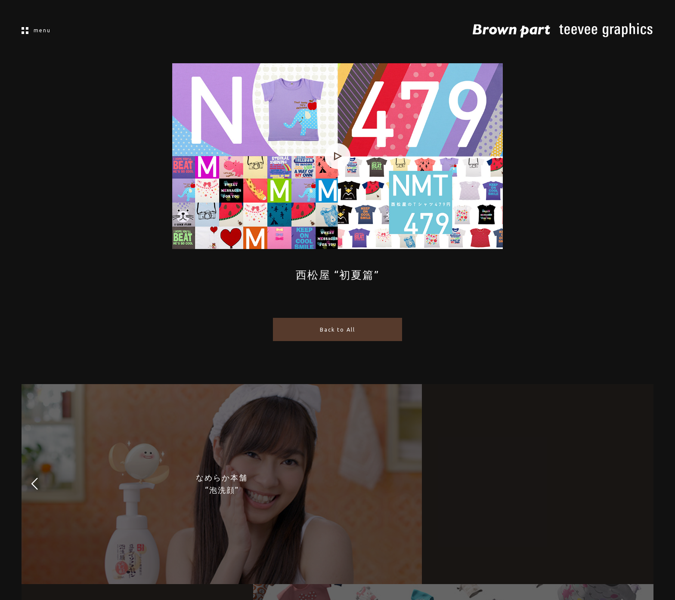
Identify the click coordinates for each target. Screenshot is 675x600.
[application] (337, 156)
